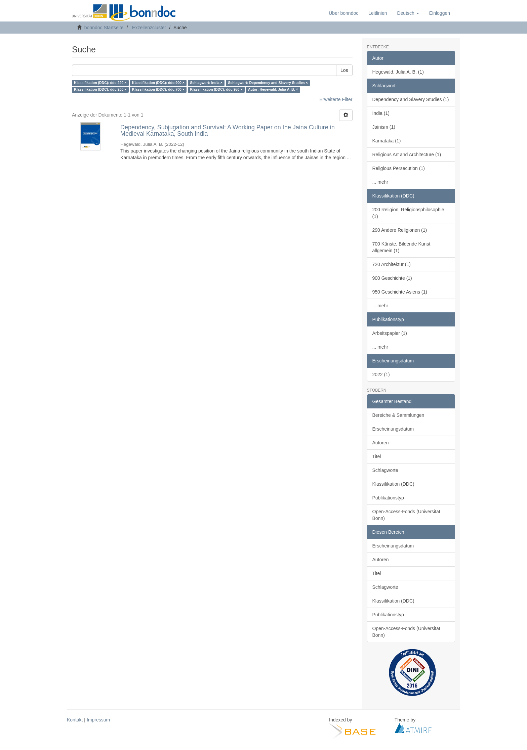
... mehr (380, 182)
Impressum (98, 719)
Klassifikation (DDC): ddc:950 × (216, 90)
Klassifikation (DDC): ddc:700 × (158, 90)
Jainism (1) (383, 127)
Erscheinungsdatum (393, 429)
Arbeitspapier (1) (389, 333)
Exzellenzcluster (149, 27)
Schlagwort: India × (206, 83)
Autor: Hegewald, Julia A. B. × (273, 90)
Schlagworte (385, 470)
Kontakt (75, 719)
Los (344, 70)
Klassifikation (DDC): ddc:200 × (100, 90)
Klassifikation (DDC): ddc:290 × (100, 83)
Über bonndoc (343, 13)
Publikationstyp (388, 497)
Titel (376, 456)
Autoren (380, 442)
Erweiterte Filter (335, 99)
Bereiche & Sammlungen (398, 415)
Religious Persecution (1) (398, 168)
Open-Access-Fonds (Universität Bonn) (406, 515)
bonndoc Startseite (104, 27)
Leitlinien (377, 13)
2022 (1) (381, 374)
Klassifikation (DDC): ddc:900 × (158, 83)
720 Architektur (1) (391, 264)
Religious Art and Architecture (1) (406, 154)
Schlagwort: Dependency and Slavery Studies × (268, 83)
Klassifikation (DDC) (393, 484)
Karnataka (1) (386, 140)
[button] (408, 13)
